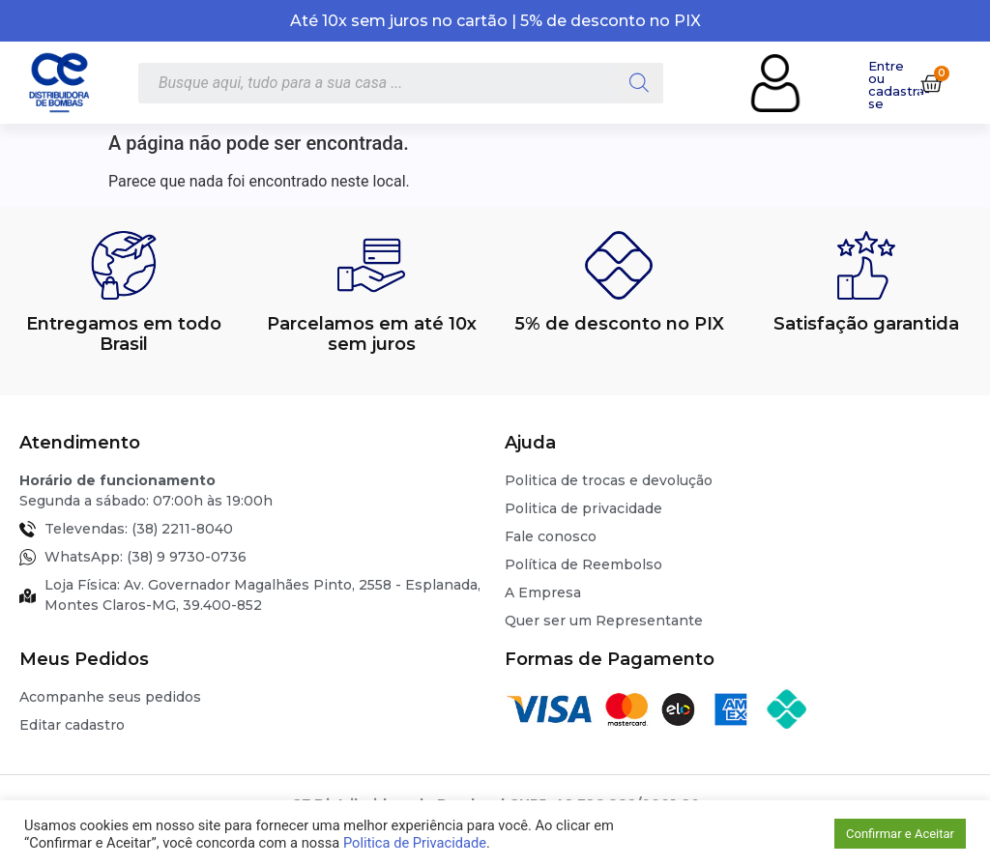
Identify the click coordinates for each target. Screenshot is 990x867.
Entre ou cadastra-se (899, 84)
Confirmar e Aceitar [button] (900, 833)
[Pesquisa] (639, 83)
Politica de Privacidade (414, 843)
